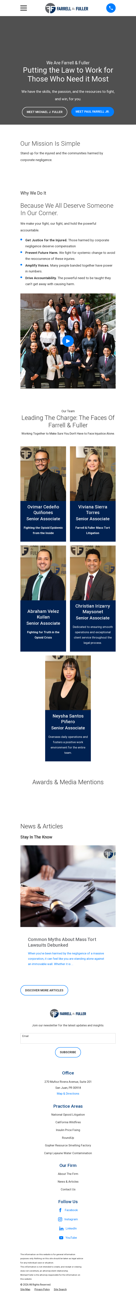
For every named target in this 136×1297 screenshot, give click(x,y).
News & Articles (68, 1181)
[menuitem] (25, 1289)
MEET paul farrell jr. (93, 111)
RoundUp (68, 1137)
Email (25, 1036)
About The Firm (68, 1174)
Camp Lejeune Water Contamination (68, 1153)
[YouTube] (68, 1237)
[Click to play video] (68, 341)
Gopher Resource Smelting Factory (68, 1145)
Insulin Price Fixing (68, 1130)
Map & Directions (68, 1093)
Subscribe (68, 1052)
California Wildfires (68, 1122)
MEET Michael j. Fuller (45, 112)
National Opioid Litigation (68, 1114)
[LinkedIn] (68, 1228)
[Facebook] (68, 1210)
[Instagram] (68, 1219)
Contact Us (68, 1189)
